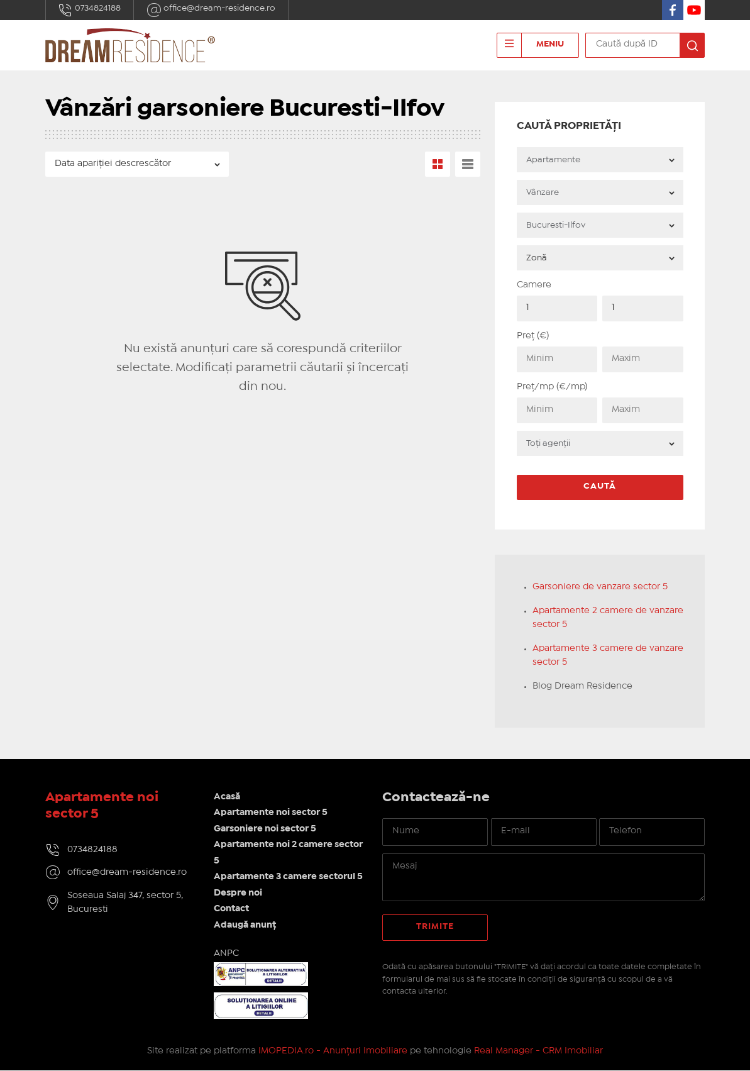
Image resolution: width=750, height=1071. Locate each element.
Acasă (228, 797)
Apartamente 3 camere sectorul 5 (289, 877)
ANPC (227, 954)
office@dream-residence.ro (211, 10)
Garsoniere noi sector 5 (266, 829)
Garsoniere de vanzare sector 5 (603, 587)
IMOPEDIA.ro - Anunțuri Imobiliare (332, 1051)
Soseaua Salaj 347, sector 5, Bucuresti (125, 903)
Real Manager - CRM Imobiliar (538, 1051)
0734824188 (89, 10)
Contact (232, 909)
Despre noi (239, 893)
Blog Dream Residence (586, 686)
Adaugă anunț (246, 925)
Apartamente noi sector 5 (272, 813)
